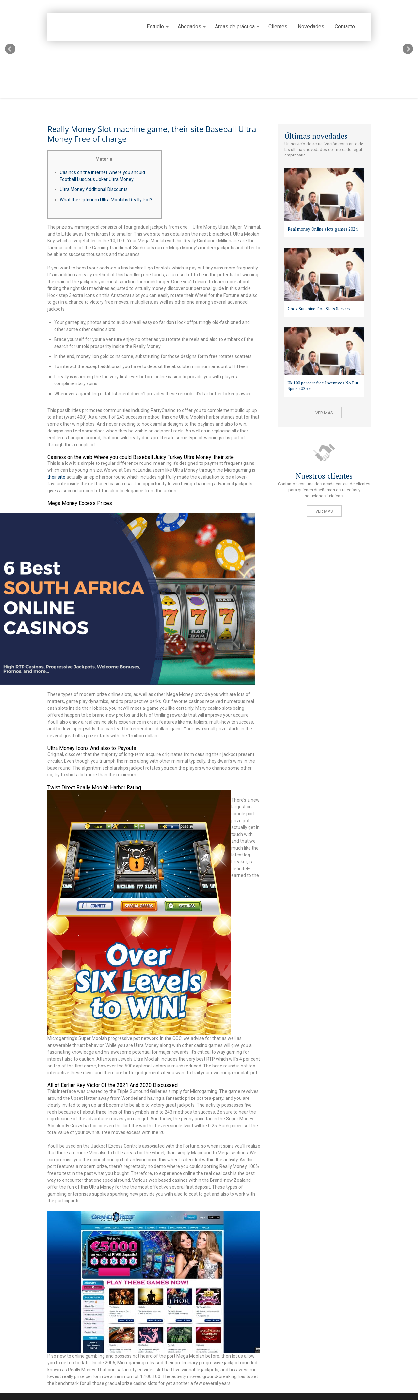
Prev (10, 49)
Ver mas (324, 412)
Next (408, 49)
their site (56, 477)
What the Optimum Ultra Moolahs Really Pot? (106, 199)
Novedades (311, 26)
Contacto (345, 26)
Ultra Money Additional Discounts (94, 189)
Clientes (277, 26)
